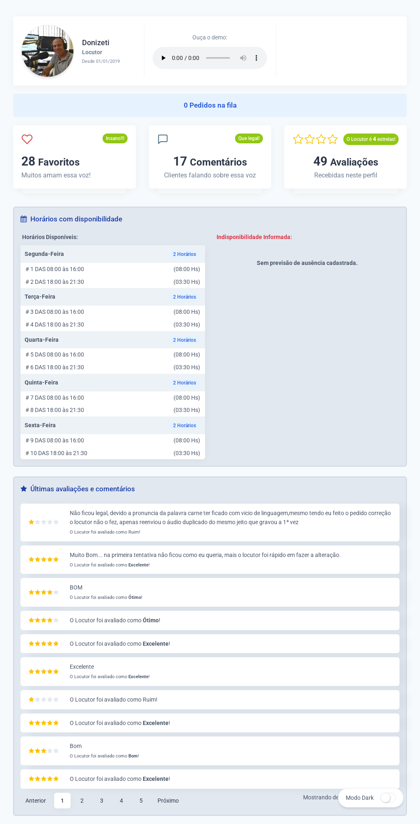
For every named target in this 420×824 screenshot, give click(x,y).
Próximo (168, 800)
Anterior (35, 800)
